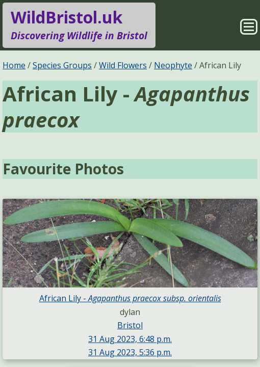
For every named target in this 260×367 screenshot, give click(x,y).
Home (14, 65)
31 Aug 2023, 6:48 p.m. (130, 339)
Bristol (130, 325)
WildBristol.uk (79, 25)
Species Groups (62, 65)
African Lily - (130, 298)
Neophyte (173, 65)
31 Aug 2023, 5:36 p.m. (130, 352)
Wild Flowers (123, 65)
